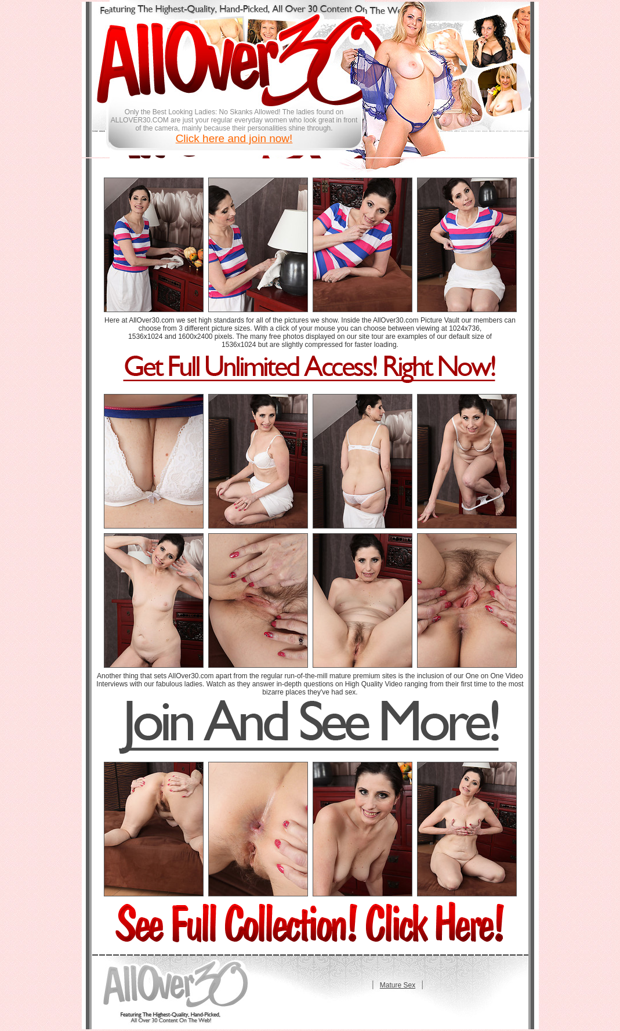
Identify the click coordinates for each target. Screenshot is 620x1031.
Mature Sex (397, 985)
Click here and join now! (234, 138)
